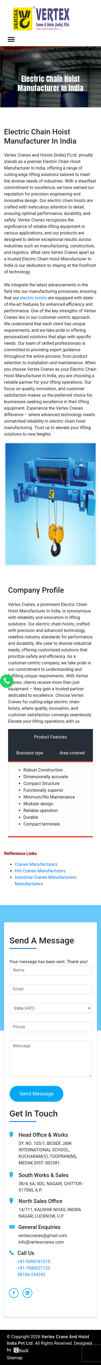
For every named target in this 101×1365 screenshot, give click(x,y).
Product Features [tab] (50, 737)
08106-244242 (31, 1274)
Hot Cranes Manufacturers (40, 870)
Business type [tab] (29, 753)
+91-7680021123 (34, 1268)
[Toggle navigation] (11, 39)
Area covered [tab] (72, 753)
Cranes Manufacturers (36, 864)
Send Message (37, 1094)
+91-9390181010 (34, 1261)
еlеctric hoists (33, 297)
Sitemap (15, 1357)
